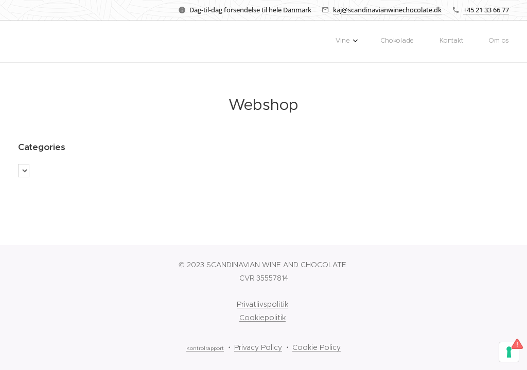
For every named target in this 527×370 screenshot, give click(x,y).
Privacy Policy (258, 347)
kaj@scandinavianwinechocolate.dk (387, 9)
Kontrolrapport (205, 348)
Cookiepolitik (262, 317)
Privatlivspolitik (262, 304)
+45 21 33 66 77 (486, 9)
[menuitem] (434, 41)
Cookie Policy (316, 347)
